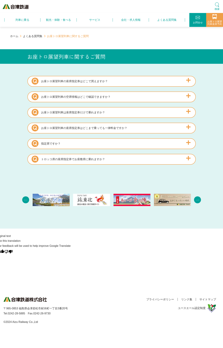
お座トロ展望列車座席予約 (214, 19)
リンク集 (186, 299)
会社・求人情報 (131, 19)
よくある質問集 (167, 19)
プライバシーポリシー (160, 299)
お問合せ (198, 20)
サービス (94, 19)
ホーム (14, 36)
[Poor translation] (8, 251)
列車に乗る (22, 19)
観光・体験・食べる (58, 19)
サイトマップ (207, 299)
